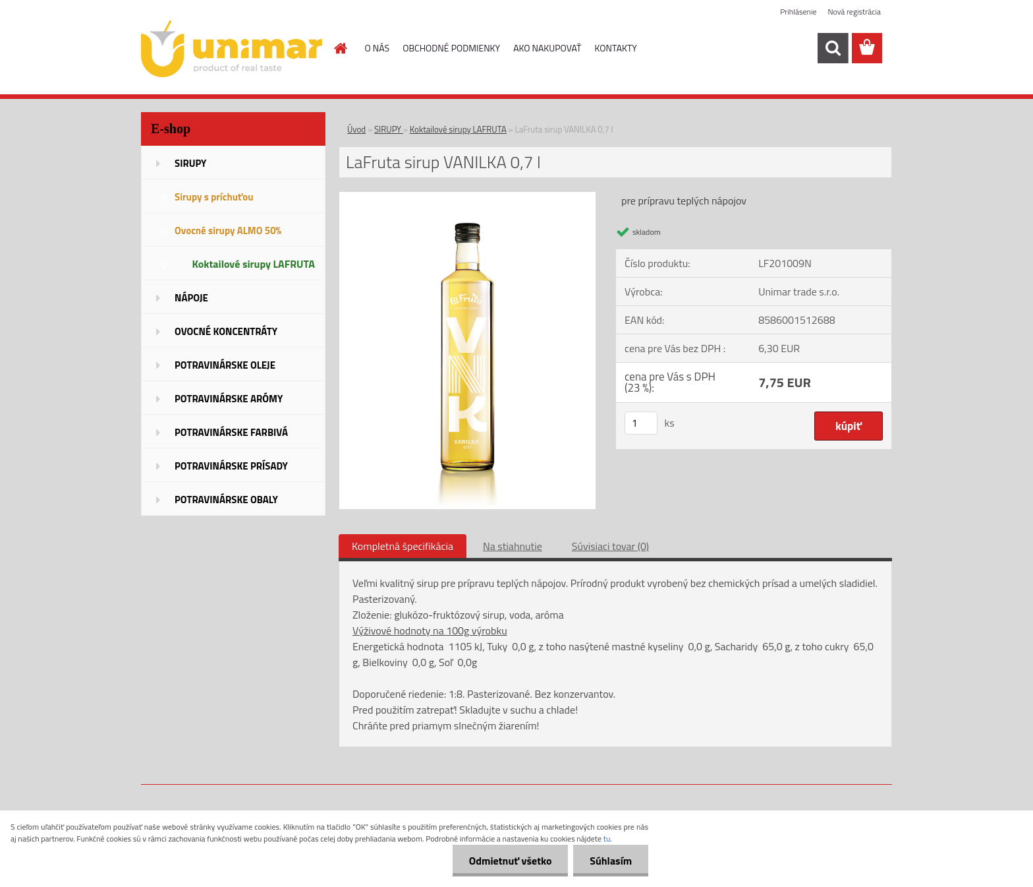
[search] (833, 48)
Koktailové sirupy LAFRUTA (458, 129)
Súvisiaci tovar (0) (610, 546)
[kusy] (641, 423)
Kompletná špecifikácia (402, 546)
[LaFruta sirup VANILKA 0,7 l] (467, 197)
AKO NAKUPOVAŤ (547, 48)
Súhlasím (611, 861)
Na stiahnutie (512, 546)
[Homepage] (340, 48)
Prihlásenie (798, 11)
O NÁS (377, 48)
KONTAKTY (616, 48)
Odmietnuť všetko (509, 861)
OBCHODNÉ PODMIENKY (451, 48)
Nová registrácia (854, 11)
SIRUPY (388, 129)
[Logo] (231, 49)
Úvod (356, 129)
